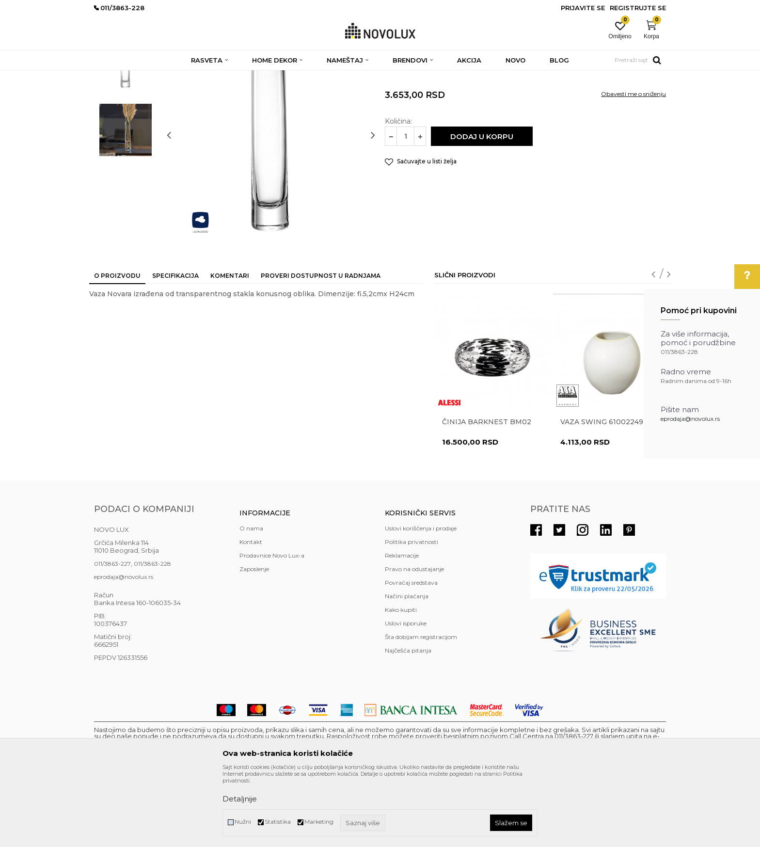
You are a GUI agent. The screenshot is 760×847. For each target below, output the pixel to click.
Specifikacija (175, 346)
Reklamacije (402, 625)
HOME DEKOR (187, 76)
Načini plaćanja (406, 666)
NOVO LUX (110, 76)
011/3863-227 (112, 634)
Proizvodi (146, 76)
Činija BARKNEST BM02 (486, 492)
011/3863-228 (152, 634)
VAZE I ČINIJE (306, 76)
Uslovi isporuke (406, 693)
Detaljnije (239, 798)
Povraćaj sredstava (411, 652)
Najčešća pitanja (408, 720)
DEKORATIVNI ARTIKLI (248, 76)
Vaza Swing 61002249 (601, 492)
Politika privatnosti (411, 612)
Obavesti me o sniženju (633, 164)
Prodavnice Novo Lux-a (271, 625)
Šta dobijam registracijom (421, 707)
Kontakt (250, 612)
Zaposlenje (254, 639)
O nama (251, 598)
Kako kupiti (401, 680)
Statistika (278, 821)
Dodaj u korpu (481, 206)
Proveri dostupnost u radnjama (320, 346)
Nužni (243, 821)
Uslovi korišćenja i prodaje (421, 598)
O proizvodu (117, 346)
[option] (125, 134)
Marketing (318, 821)
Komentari (229, 346)
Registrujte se (638, 8)
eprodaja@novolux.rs (690, 418)
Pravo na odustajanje (414, 639)
